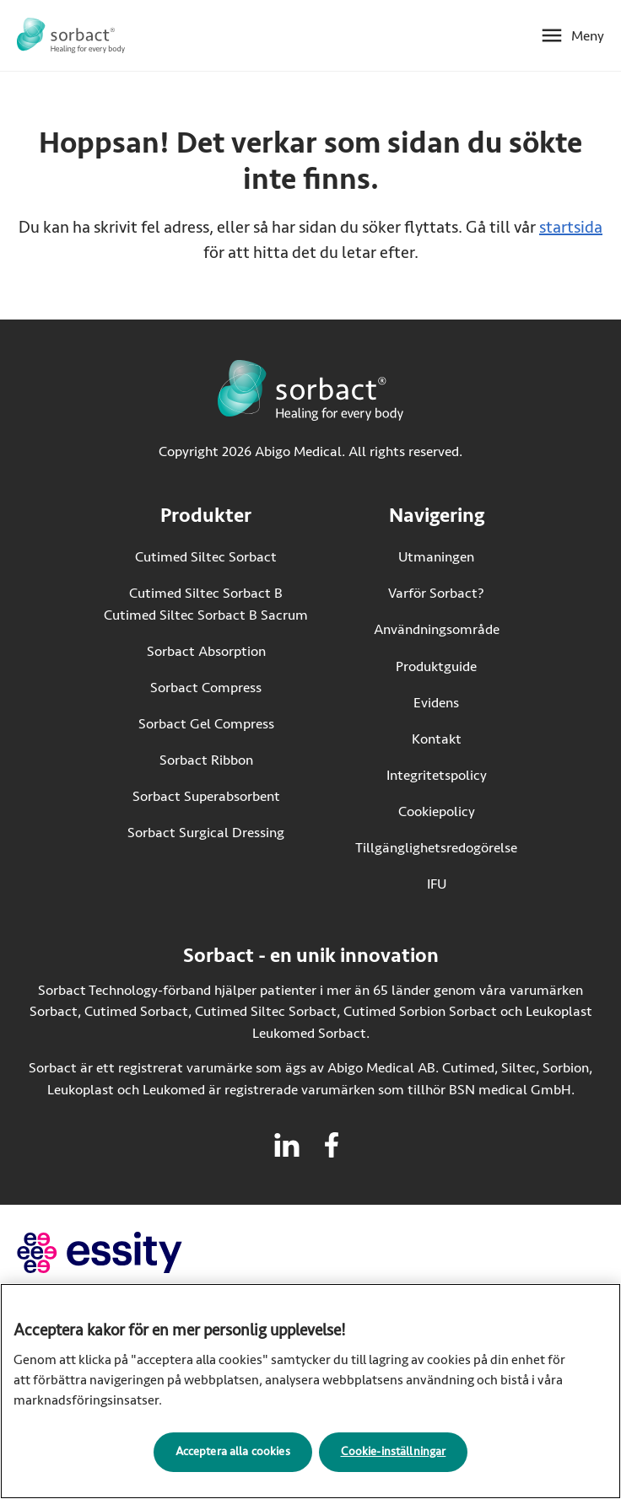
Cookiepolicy (436, 811)
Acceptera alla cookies (233, 1456)
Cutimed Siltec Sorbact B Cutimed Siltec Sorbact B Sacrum (206, 604)
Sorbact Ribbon (206, 760)
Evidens (436, 703)
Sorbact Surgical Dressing (205, 832)
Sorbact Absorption (206, 651)
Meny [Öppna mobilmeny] (587, 36)
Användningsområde (437, 629)
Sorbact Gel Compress (206, 724)
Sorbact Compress (206, 687)
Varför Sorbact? (436, 593)
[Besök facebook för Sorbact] (331, 1145)
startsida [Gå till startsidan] (570, 227)
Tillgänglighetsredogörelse (436, 848)
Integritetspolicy (436, 775)
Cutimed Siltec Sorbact (206, 557)
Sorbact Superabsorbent (206, 796)
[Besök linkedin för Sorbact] (286, 1145)
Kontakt (437, 739)
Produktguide (436, 666)
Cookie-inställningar (393, 1456)
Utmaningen (436, 557)
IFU (472, 883)
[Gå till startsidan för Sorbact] (71, 35)
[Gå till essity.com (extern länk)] (129, 1252)
